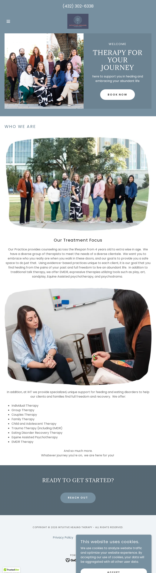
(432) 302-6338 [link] (78, 6)
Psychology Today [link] (89, 537)
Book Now (118, 94)
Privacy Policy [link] (63, 537)
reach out (78, 498)
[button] (16, 21)
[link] (78, 21)
